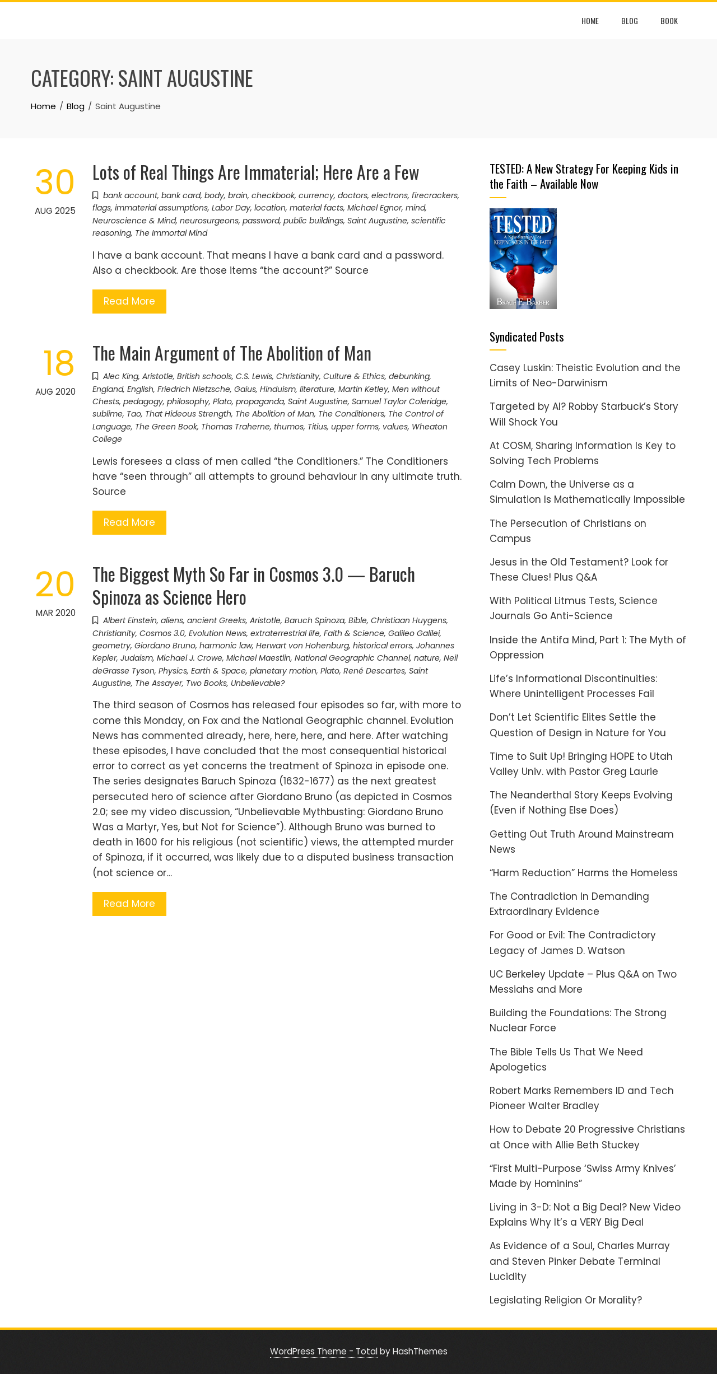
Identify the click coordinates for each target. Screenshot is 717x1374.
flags (101, 207)
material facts (316, 207)
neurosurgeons (209, 220)
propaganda (260, 401)
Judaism (136, 657)
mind (415, 207)
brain (238, 195)
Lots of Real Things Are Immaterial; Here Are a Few (256, 171)
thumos (289, 426)
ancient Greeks (216, 620)
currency (316, 195)
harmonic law (225, 645)
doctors (352, 195)
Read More (129, 301)
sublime (107, 413)
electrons (389, 195)
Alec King (120, 376)
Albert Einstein (130, 620)
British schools (204, 376)
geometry (111, 645)
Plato (222, 401)
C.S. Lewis (254, 376)
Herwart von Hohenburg (302, 645)
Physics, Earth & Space (202, 670)
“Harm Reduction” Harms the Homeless (584, 873)
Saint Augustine (377, 220)
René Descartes (374, 670)
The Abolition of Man (274, 413)
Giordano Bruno (164, 645)
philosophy (188, 401)
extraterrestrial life (285, 633)
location (270, 207)
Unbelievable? (258, 683)
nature (427, 657)
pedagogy (143, 401)
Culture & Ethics (354, 376)
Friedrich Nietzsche (193, 389)
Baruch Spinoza (314, 620)
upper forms (355, 426)
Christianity (297, 376)
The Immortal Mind (171, 233)
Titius (317, 426)
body (214, 195)
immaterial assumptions (161, 207)
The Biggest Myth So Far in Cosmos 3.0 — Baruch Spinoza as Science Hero (253, 585)
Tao (134, 413)
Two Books (206, 683)
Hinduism (278, 389)
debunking (409, 376)
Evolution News (217, 633)
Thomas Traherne (235, 426)
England (107, 389)
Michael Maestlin (258, 657)
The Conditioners (351, 413)
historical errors (382, 645)
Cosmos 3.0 (162, 633)
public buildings (313, 220)
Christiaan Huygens (408, 620)
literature (317, 389)
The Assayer (158, 683)
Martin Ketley (363, 389)
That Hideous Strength (188, 413)
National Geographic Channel (352, 657)
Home (590, 20)
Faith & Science (354, 633)
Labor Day (231, 207)
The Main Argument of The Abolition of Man (231, 352)
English (140, 389)
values (395, 426)
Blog (629, 20)
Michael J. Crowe (189, 657)
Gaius (245, 389)
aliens (172, 620)
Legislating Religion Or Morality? (566, 1300)
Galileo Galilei (414, 633)
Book (669, 20)
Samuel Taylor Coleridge (399, 401)
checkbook (273, 195)
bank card (181, 195)
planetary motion (283, 670)
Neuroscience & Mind (134, 220)
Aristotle (157, 376)
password (261, 220)
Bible (357, 620)
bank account (130, 195)
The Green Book (166, 426)
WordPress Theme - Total (324, 1351)
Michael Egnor (374, 207)
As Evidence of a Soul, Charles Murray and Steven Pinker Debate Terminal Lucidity (580, 1261)
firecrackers (435, 195)
